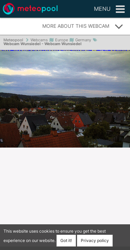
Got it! (66, 240)
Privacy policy (95, 240)
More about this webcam (82, 26)
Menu (109, 9)
